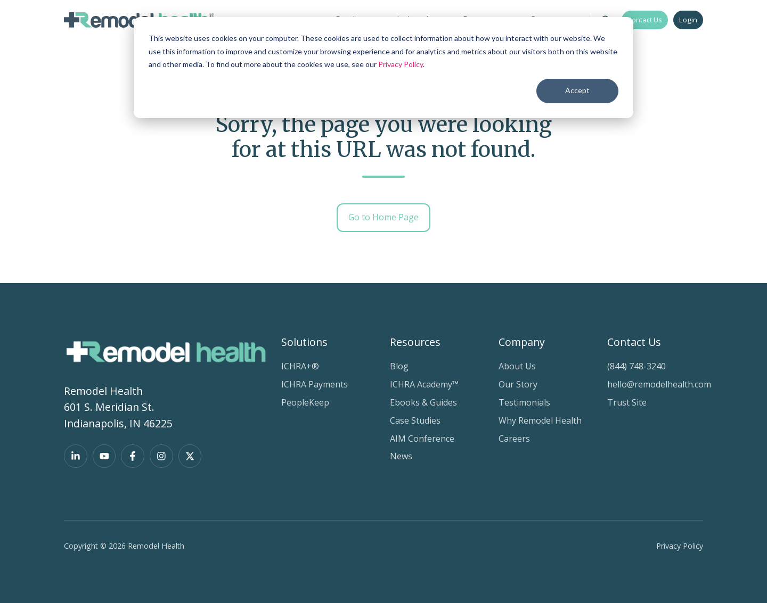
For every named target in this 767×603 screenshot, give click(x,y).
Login (688, 19)
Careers (514, 438)
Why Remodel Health (540, 420)
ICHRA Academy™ (424, 384)
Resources (415, 342)
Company (522, 342)
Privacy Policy (400, 64)
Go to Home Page (383, 217)
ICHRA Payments (314, 384)
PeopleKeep (305, 402)
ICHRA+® (300, 366)
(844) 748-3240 (636, 366)
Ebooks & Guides (423, 402)
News (401, 456)
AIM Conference (422, 438)
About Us (517, 366)
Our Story (518, 384)
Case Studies (415, 420)
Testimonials (524, 402)
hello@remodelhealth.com (659, 384)
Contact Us (644, 19)
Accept (577, 90)
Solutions (304, 342)
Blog (399, 366)
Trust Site (627, 402)
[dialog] (383, 67)
